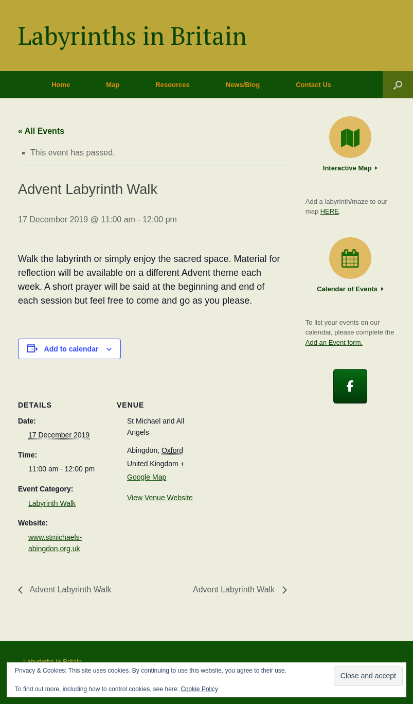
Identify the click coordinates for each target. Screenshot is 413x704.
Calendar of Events (350, 289)
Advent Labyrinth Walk (70, 589)
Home (60, 85)
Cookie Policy (199, 689)
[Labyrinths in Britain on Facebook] (350, 386)
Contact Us (313, 85)
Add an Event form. (334, 342)
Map (112, 85)
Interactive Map (350, 168)
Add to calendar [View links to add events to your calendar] (71, 349)
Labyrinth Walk (52, 503)
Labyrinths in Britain (52, 661)
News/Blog (243, 85)
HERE (329, 211)
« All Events (41, 131)
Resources (172, 85)
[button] (398, 84)
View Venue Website (160, 498)
